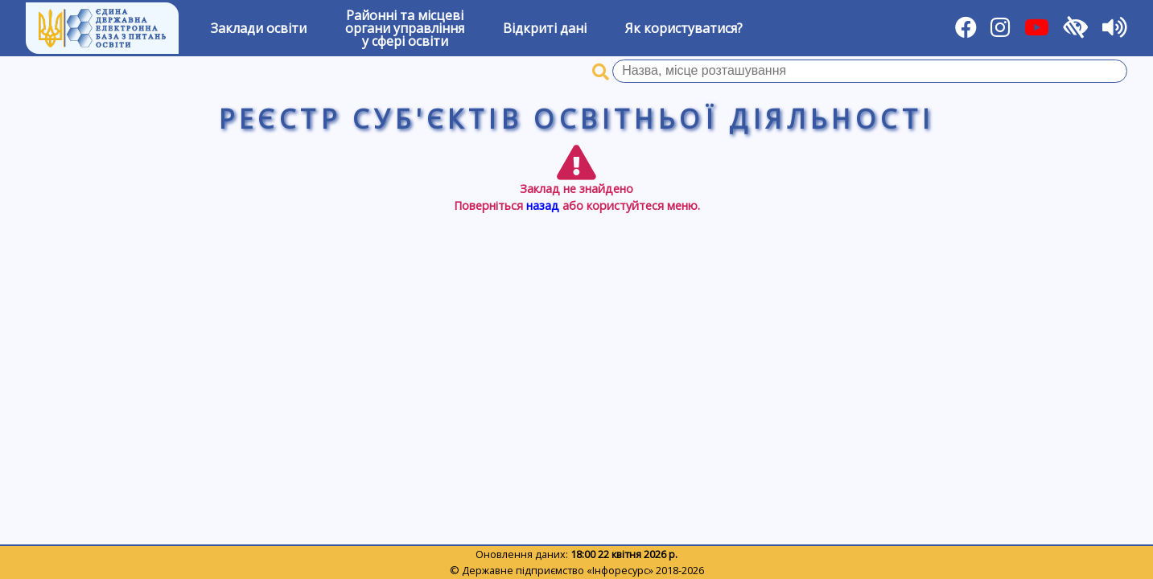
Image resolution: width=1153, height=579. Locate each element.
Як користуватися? (684, 28)
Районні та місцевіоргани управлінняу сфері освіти (404, 28)
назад (542, 205)
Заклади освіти (259, 28)
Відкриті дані (545, 28)
